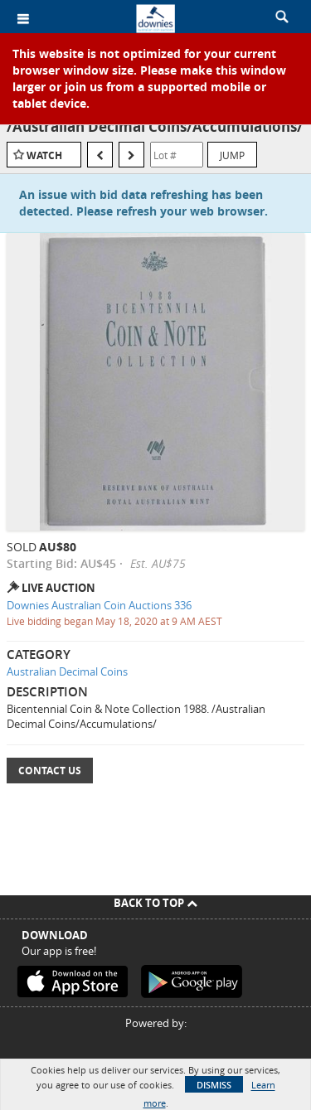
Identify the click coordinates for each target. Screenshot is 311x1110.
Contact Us (49, 770)
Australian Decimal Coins (67, 671)
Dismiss (214, 1084)
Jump (232, 155)
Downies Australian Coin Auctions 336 (99, 605)
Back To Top (155, 902)
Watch (44, 155)
